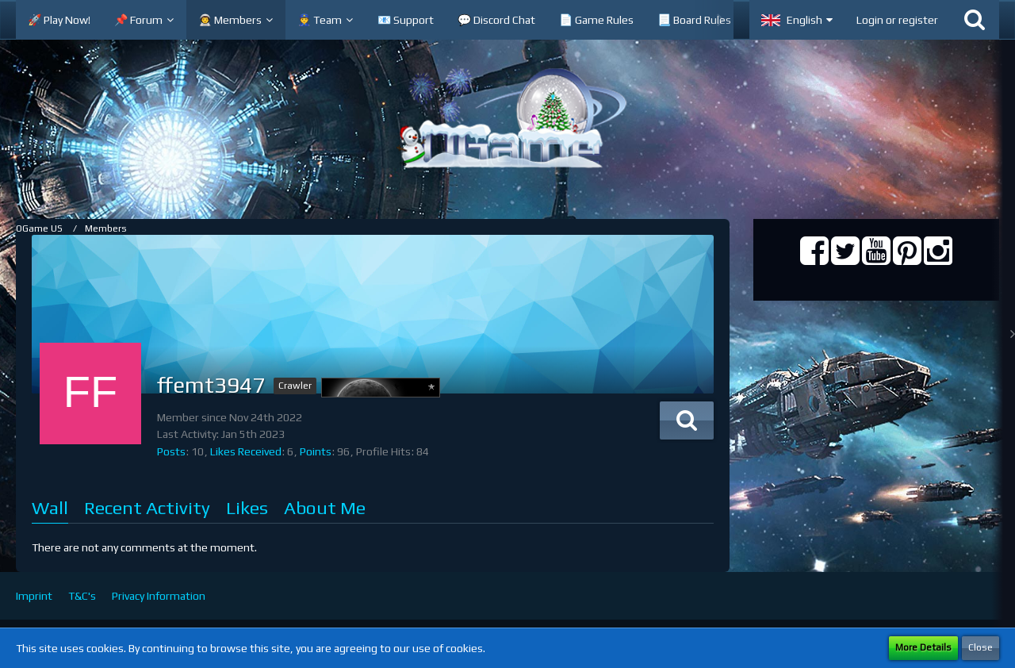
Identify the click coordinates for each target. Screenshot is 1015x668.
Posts (171, 451)
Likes (247, 507)
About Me (325, 507)
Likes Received (246, 451)
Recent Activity (147, 507)
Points (315, 451)
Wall (50, 507)
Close (980, 647)
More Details (923, 647)
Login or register (897, 19)
